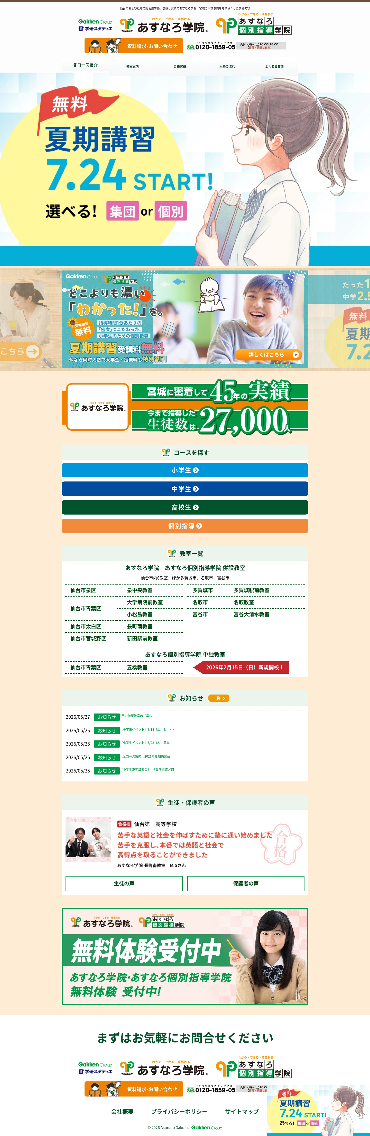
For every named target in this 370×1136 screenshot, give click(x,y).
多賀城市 (231, 590)
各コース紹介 (85, 65)
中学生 (182, 489)
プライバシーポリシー (179, 1111)
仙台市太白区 (111, 626)
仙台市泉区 (111, 590)
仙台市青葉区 (108, 667)
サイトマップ (242, 1111)
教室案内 (134, 65)
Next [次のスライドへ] (357, 320)
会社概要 (122, 1111)
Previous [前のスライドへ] (13, 320)
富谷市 (231, 614)
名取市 (223, 602)
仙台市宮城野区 (114, 638)
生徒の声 (124, 883)
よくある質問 (282, 65)
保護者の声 (246, 883)
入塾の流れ (233, 65)
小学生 (182, 470)
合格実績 (184, 65)
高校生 (182, 507)
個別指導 (181, 526)
